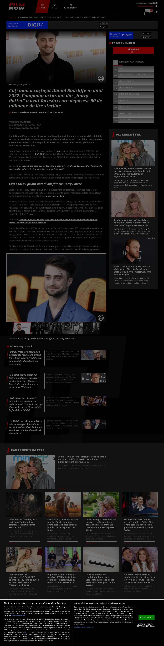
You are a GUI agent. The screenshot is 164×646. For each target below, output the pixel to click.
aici (24, 632)
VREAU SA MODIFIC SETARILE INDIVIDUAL (146, 625)
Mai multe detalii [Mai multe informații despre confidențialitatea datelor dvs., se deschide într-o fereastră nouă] (18, 615)
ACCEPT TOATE (146, 617)
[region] (82, 622)
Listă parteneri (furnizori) (84, 627)
